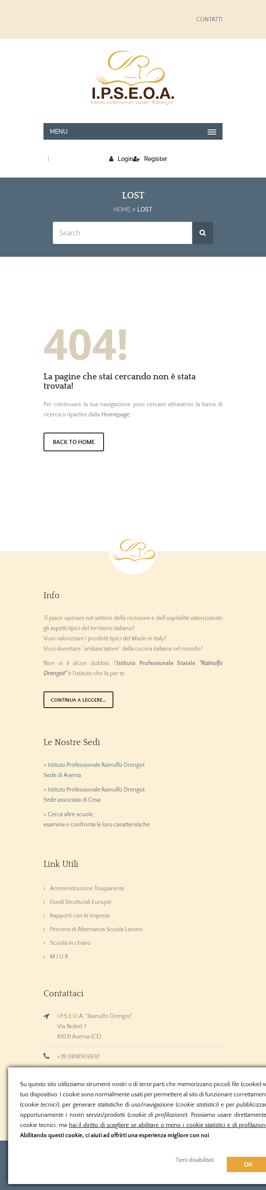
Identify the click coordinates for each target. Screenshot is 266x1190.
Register (150, 158)
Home (121, 209)
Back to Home (74, 442)
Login (121, 158)
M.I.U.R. (59, 956)
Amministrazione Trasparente (87, 888)
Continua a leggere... (78, 700)
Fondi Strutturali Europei (80, 902)
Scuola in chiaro (70, 943)
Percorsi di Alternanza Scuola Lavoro (96, 929)
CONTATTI (209, 19)
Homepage (115, 414)
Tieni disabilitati (195, 1160)
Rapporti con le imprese (80, 915)
